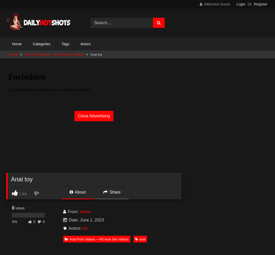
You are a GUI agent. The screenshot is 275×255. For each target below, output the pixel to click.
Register (260, 4)
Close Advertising (94, 116)
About (78, 192)
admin (85, 211)
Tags (65, 44)
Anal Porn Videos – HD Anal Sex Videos (54, 54)
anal (140, 239)
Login (240, 4)
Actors (86, 44)
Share (111, 192)
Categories (41, 44)
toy (85, 228)
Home (17, 44)
